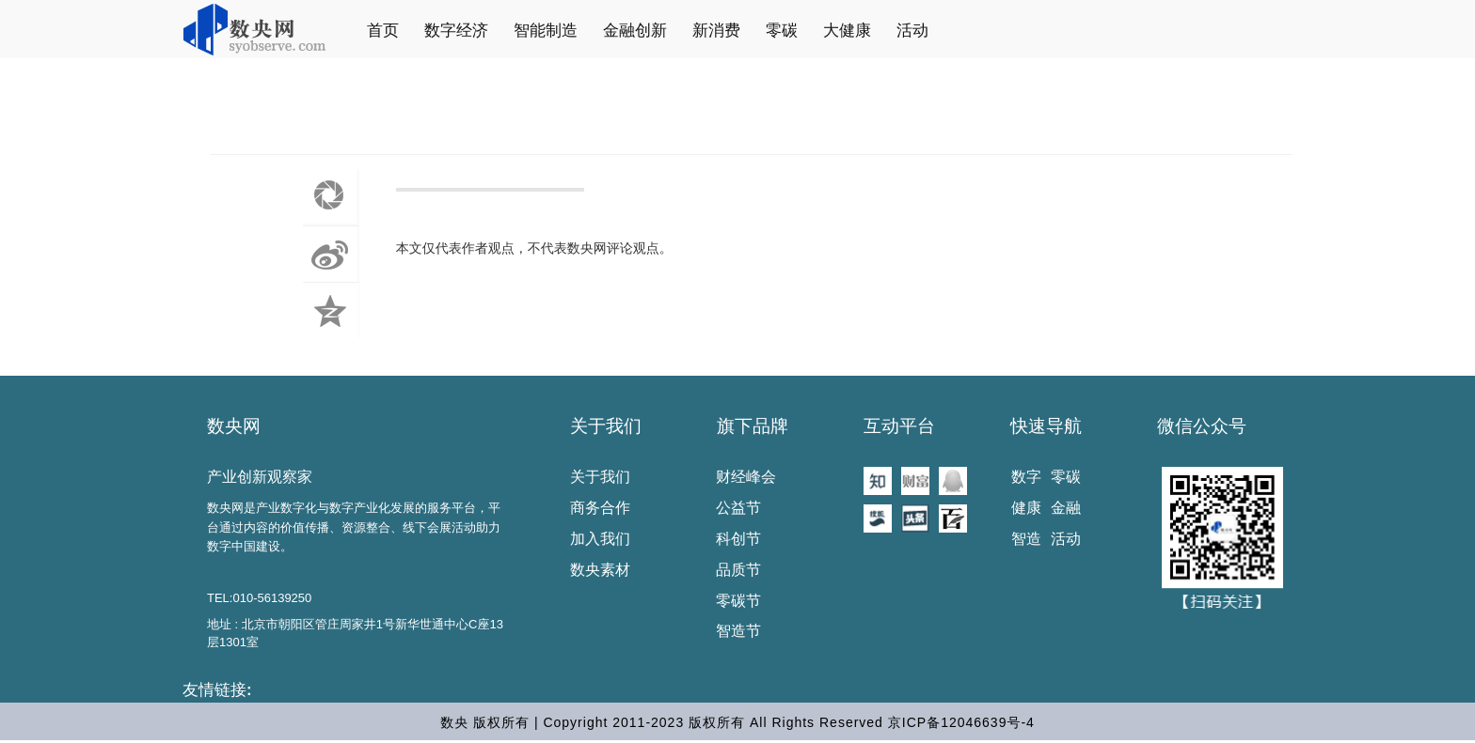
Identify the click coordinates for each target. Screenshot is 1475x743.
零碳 (782, 30)
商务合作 (600, 508)
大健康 (847, 30)
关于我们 (606, 426)
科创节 (738, 539)
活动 (912, 30)
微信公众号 (1201, 426)
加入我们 (600, 539)
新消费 (716, 30)
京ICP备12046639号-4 (961, 722)
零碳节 (738, 601)
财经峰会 (746, 477)
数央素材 (600, 570)
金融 (1066, 508)
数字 (1026, 477)
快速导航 (1046, 426)
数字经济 (456, 30)
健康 (1026, 508)
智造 (1026, 539)
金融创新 (635, 30)
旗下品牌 (752, 426)
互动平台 (899, 426)
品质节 (738, 570)
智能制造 (546, 30)
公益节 (738, 508)
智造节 (738, 631)
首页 (383, 30)
